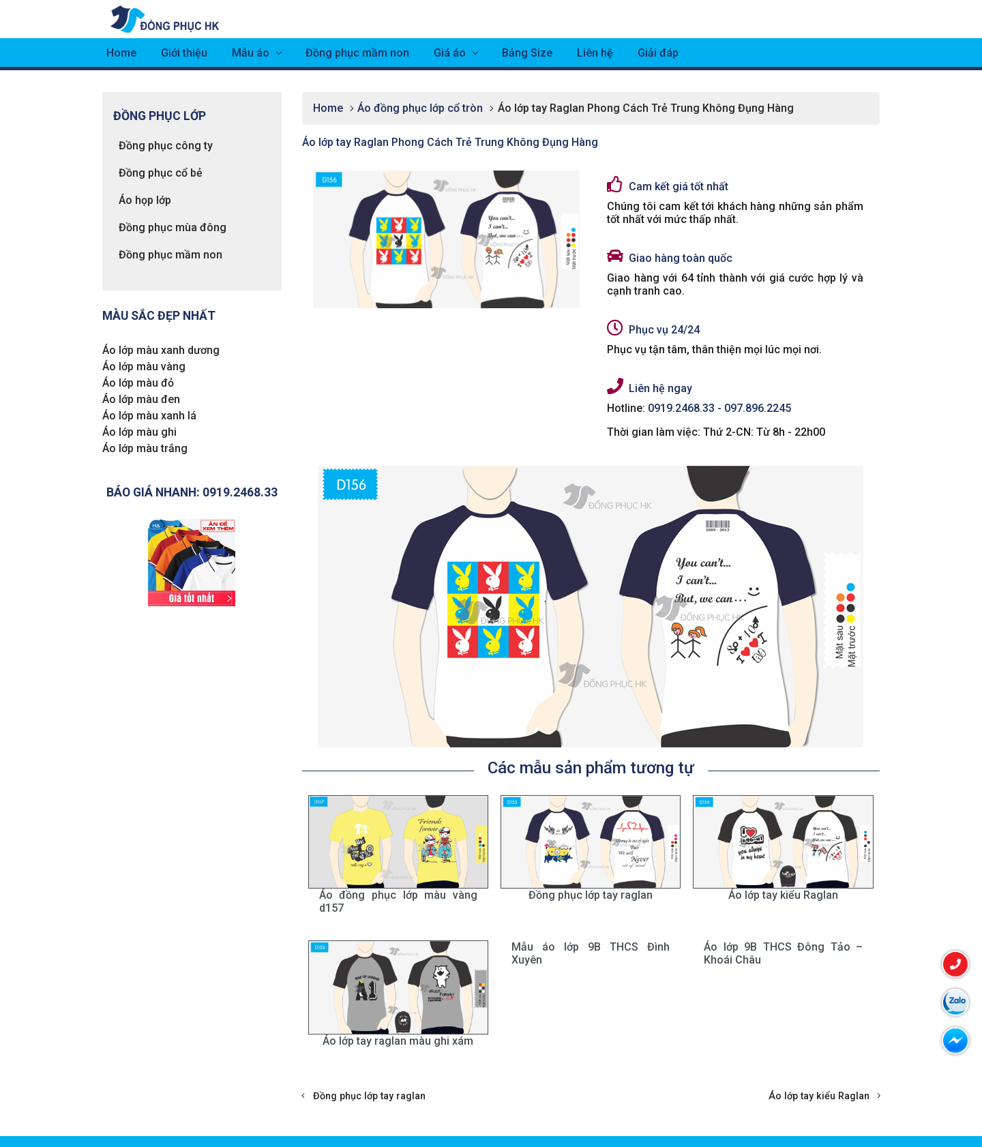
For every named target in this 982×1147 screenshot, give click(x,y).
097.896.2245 (757, 408)
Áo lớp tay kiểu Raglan (819, 1096)
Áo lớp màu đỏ (138, 382)
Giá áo (450, 52)
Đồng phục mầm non (357, 52)
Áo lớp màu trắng (145, 448)
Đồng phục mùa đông (172, 227)
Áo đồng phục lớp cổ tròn (420, 108)
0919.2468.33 (681, 408)
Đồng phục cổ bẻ (161, 172)
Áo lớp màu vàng (143, 366)
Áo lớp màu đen (141, 399)
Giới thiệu (184, 52)
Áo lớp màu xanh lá (149, 415)
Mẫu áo (250, 52)
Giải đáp (658, 52)
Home (121, 52)
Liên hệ (595, 52)
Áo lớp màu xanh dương (161, 350)
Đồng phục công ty (166, 145)
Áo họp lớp (145, 200)
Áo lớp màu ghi (139, 432)
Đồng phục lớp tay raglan (369, 1096)
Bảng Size (527, 52)
